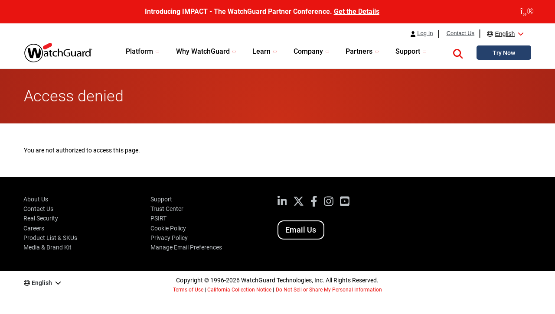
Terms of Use (188, 290)
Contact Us (460, 33)
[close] (527, 11)
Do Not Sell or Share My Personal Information (329, 290)
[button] (458, 52)
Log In (425, 33)
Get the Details (356, 11)
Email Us (300, 229)
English (505, 33)
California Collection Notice (239, 290)
